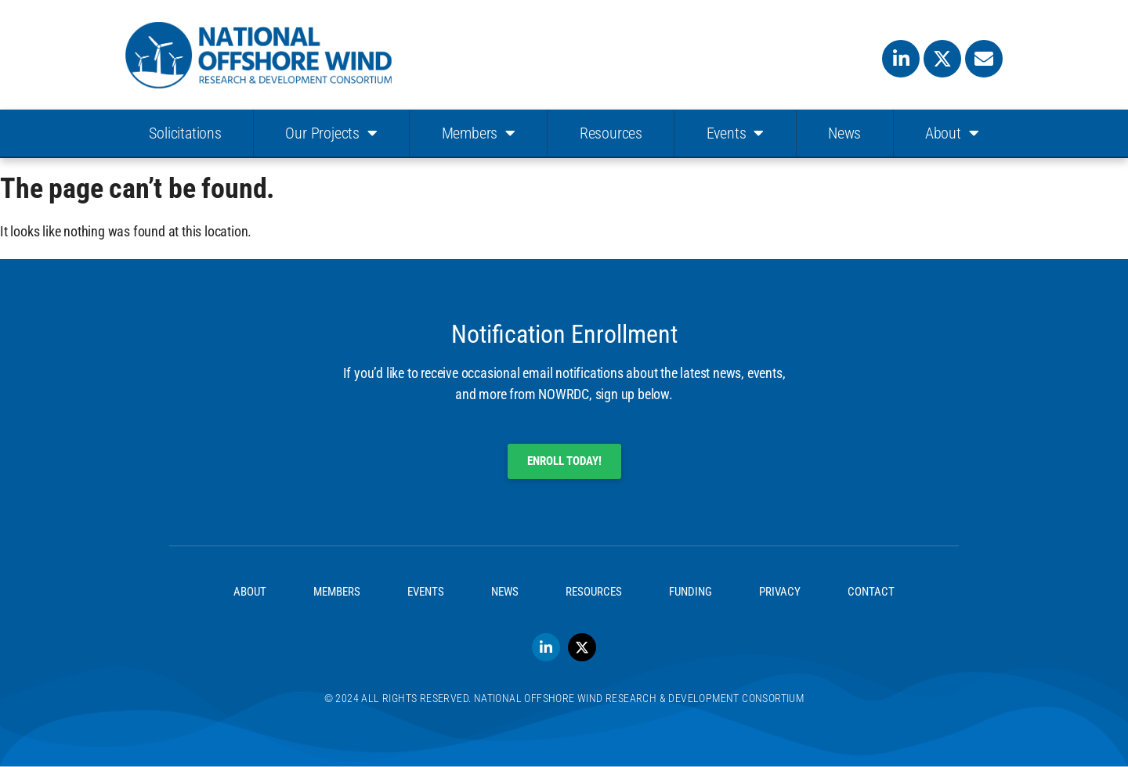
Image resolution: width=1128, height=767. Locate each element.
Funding (690, 592)
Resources (611, 133)
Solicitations (185, 133)
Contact (871, 592)
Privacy (780, 592)
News (844, 133)
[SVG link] (258, 55)
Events (736, 133)
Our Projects (331, 133)
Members (478, 133)
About (952, 133)
